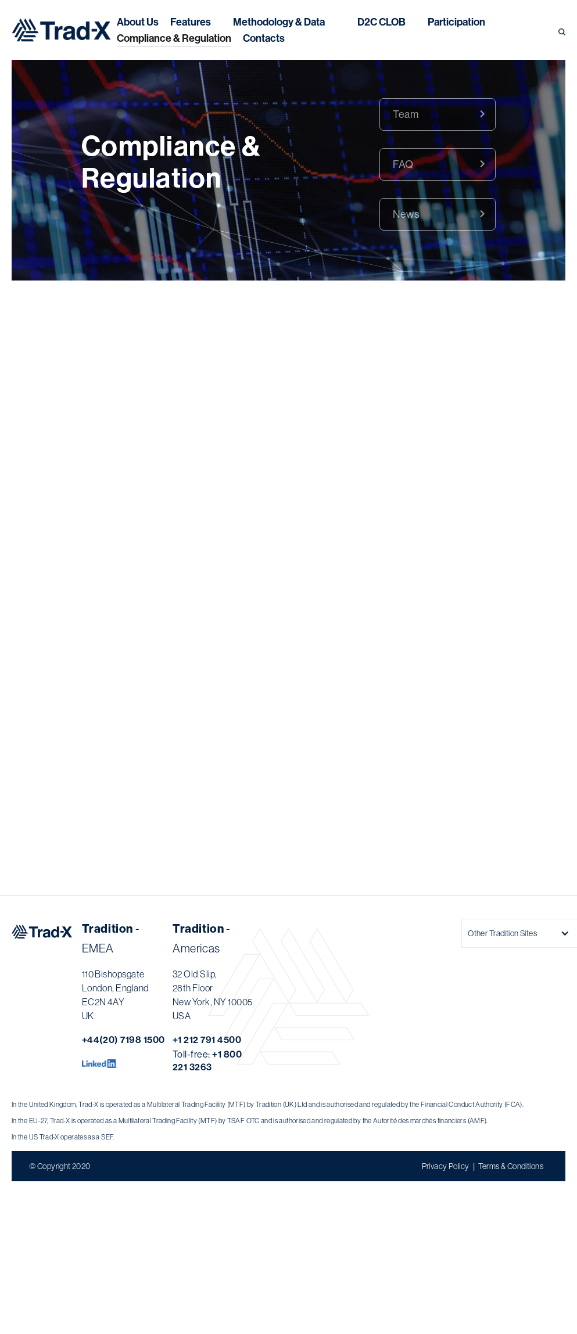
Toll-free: (207, 1060)
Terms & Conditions (510, 1166)
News (406, 214)
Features (190, 22)
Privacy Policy (446, 1166)
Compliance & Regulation (174, 38)
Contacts (264, 38)
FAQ (403, 164)
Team (405, 114)
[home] (61, 29)
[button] (279, 22)
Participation (456, 22)
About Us (138, 22)
